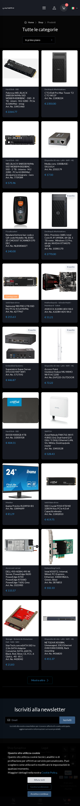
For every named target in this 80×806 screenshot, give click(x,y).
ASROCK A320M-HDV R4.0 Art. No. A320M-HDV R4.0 (59, 310)
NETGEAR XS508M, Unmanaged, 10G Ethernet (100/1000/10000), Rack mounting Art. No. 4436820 (58, 648)
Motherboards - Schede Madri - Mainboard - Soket (58, 304)
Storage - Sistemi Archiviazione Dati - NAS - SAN (19, 640)
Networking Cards (52, 568)
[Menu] (44, 8)
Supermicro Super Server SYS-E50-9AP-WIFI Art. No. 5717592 (18, 372)
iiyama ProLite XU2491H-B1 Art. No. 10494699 (20, 507)
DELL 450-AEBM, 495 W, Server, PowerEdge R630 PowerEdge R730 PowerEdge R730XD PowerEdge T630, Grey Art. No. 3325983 (18, 578)
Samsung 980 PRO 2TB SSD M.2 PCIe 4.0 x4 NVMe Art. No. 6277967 (20, 309)
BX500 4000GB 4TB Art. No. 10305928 (16, 436)
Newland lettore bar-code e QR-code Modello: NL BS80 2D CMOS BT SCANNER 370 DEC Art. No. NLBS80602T (20, 240)
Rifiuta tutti (39, 780)
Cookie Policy (49, 772)
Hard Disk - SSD (12, 89)
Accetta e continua (39, 794)
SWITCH (48, 431)
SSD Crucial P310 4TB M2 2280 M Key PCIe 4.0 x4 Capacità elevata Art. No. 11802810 (58, 509)
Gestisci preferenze (39, 787)
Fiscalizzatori (11, 231)
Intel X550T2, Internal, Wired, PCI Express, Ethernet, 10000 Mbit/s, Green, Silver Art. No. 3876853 (57, 577)
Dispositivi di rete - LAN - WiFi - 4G (59, 160)
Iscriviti (67, 720)
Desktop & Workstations (55, 89)
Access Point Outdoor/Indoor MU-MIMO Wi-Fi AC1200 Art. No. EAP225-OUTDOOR (59, 373)
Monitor (9, 502)
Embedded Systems (14, 365)
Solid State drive (13, 302)
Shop (40, 22)
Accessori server (13, 568)
